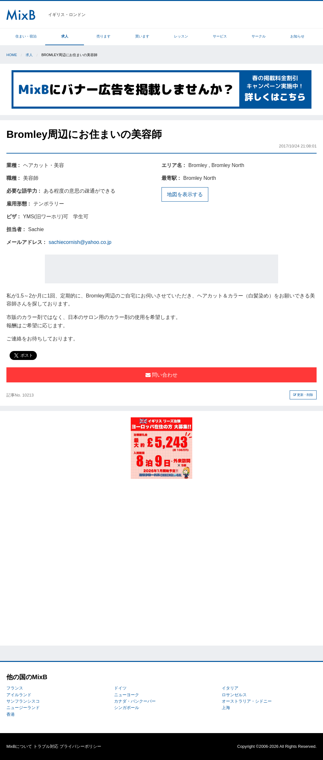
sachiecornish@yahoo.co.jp (80, 242)
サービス (220, 36)
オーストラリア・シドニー (247, 701)
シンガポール (126, 707)
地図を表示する (185, 194)
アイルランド (18, 694)
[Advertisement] (161, 269)
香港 (10, 714)
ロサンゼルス (234, 694)
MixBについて (19, 746)
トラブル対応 (45, 746)
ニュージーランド (23, 707)
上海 (226, 707)
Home (11, 55)
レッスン (181, 36)
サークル (259, 36)
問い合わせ (161, 375)
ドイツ (120, 688)
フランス (14, 688)
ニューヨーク (126, 694)
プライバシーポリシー (80, 746)
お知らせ (297, 36)
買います (142, 36)
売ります (103, 36)
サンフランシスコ (23, 701)
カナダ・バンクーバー (135, 701)
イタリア (230, 688)
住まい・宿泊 (26, 36)
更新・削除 (303, 395)
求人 (64, 36)
